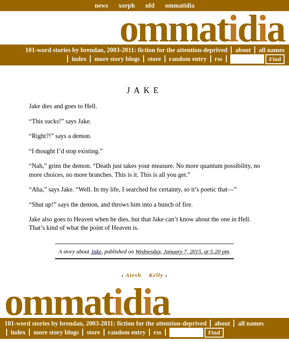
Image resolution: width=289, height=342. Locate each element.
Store (154, 58)
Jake (96, 251)
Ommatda (202, 28)
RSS (219, 58)
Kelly (156, 275)
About (243, 49)
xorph (126, 5)
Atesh (133, 275)
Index (79, 58)
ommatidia (179, 5)
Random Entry (188, 58)
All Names (272, 49)
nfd (150, 5)
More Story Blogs (117, 58)
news (101, 5)
